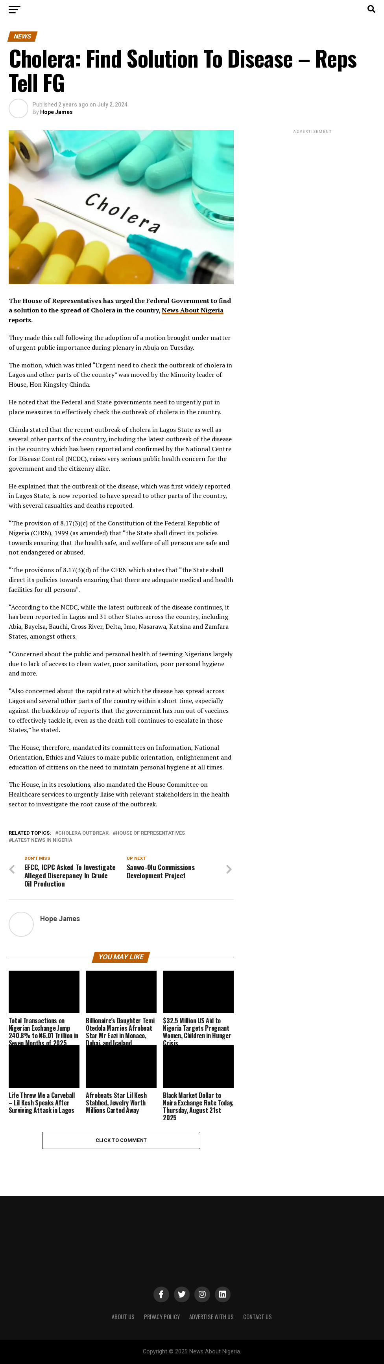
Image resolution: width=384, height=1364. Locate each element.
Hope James (56, 112)
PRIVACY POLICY (162, 1317)
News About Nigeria (192, 310)
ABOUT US (123, 1317)
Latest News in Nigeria (42, 840)
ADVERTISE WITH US (211, 1317)
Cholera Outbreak (83, 833)
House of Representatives (150, 833)
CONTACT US (257, 1317)
